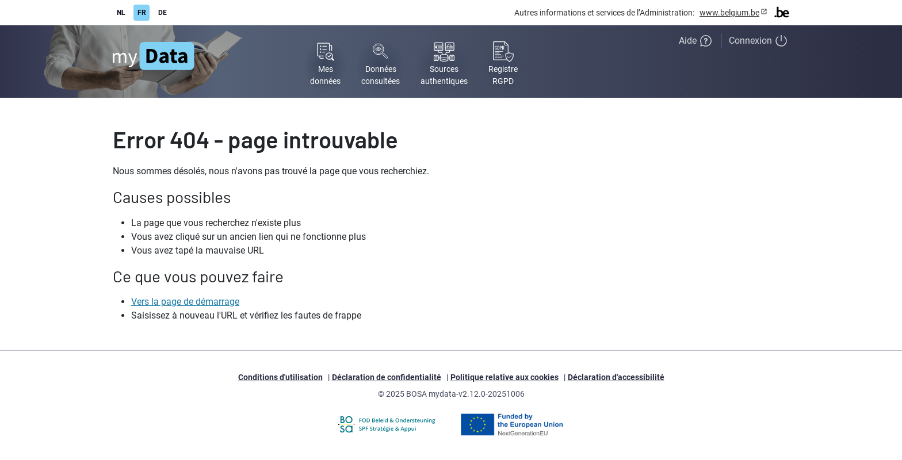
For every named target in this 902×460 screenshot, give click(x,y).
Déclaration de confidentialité (386, 377)
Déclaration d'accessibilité (616, 377)
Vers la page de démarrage (185, 301)
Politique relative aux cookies (504, 377)
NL (121, 13)
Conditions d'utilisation (280, 377)
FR (141, 13)
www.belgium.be (729, 12)
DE (162, 13)
